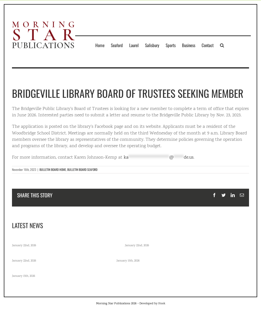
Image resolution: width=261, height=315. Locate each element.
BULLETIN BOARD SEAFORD (82, 169)
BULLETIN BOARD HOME (53, 169)
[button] (222, 45)
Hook (161, 304)
